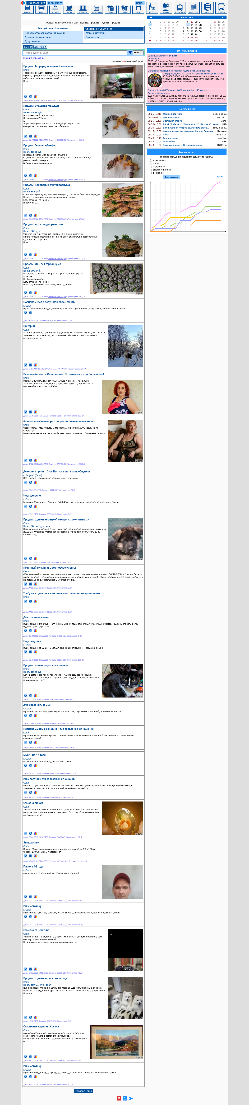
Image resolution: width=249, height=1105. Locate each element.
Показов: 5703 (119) (47, 514)
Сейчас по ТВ (187, 108)
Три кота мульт (163, 138)
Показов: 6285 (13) (49, 699)
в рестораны (159, 160)
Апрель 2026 (186, 17)
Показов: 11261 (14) (47, 1085)
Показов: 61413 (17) (57, 837)
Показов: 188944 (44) (57, 297)
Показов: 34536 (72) (57, 636)
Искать (138, 52)
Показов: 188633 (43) (57, 180)
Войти (139, 2)
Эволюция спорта (165, 120)
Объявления (37, 2)
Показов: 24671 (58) (50, 798)
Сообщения (92, 37)
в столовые (159, 166)
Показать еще (83, 1090)
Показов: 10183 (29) (47, 1021)
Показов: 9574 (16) (49, 723)
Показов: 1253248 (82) (58, 861)
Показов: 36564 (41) (57, 416)
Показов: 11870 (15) (50, 774)
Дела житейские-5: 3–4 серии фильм (175, 145)
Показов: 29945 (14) (57, 925)
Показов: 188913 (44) (57, 259)
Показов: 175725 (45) (57, 464)
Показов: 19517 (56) (50, 747)
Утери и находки (95, 32)
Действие (40, 46)
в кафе (156, 163)
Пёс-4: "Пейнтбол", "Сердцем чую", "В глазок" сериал (183, 124)
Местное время (163, 117)
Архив (220, 176)
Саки (28, 46)
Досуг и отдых (33, 41)
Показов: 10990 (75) (47, 588)
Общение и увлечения (98, 28)
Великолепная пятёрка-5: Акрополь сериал (178, 127)
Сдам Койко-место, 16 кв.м (162, 55)
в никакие (158, 172)
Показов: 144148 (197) (57, 369)
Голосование (186, 152)
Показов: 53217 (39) (57, 660)
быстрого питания (162, 169)
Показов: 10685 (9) (57, 1061)
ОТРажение (161, 141)
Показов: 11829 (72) (47, 612)
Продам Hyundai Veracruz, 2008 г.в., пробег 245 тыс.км (177, 90)
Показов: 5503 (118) (49, 490)
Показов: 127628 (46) (57, 100)
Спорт (158, 134)
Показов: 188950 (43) (57, 219)
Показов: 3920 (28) (46, 562)
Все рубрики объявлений (53, 28)
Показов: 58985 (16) (57, 973)
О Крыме (55, 2)
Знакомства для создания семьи (45, 32)
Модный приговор (165, 113)
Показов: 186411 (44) (57, 140)
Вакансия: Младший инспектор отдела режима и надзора (179, 70)
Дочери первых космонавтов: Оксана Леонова (180, 131)
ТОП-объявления (187, 50)
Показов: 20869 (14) (57, 901)
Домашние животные (38, 37)
